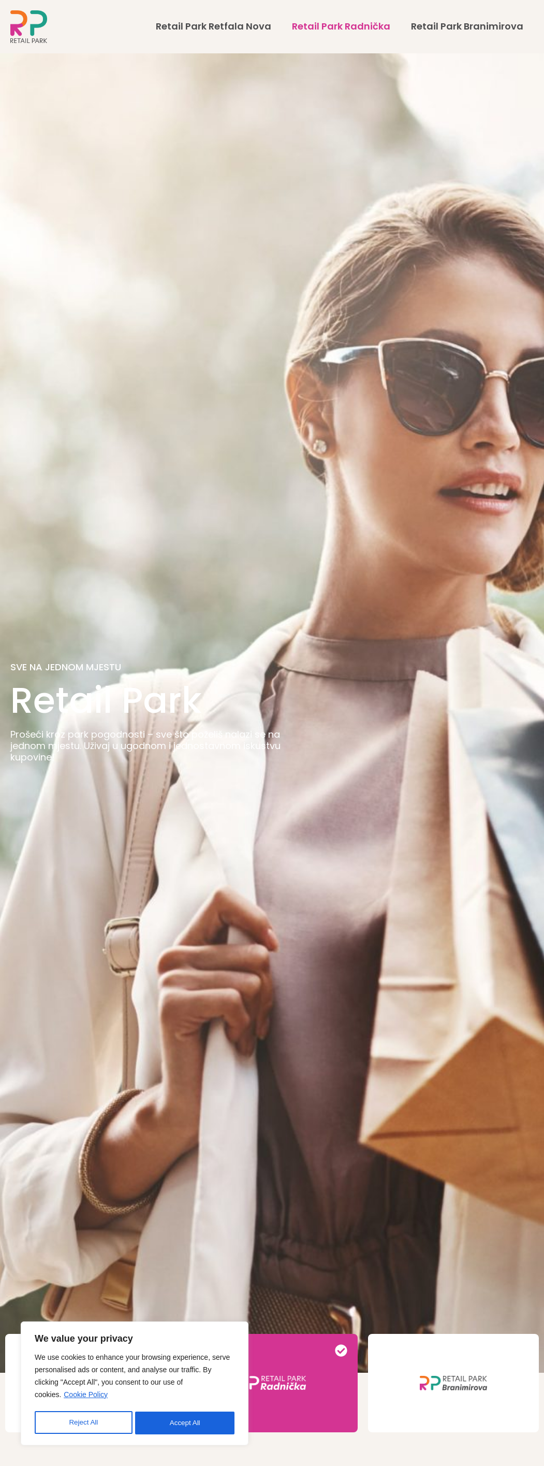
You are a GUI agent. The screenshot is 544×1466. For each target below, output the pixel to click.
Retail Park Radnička (341, 26)
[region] (134, 1384)
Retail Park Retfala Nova (213, 26)
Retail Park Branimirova (467, 26)
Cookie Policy (86, 1397)
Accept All (185, 1423)
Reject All (83, 1423)
